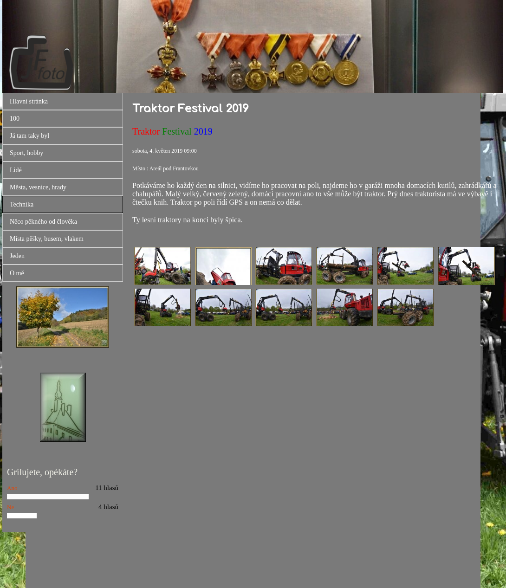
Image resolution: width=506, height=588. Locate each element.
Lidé (16, 170)
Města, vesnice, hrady (38, 187)
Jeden (17, 255)
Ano (12, 488)
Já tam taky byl (29, 135)
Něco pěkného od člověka (43, 221)
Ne (10, 507)
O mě (17, 273)
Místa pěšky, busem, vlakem (47, 238)
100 (14, 118)
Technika (21, 204)
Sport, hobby (26, 152)
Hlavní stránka (29, 101)
